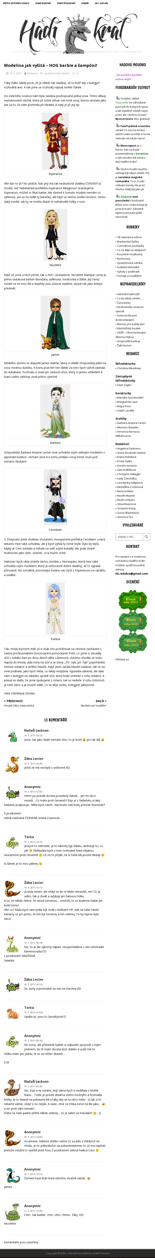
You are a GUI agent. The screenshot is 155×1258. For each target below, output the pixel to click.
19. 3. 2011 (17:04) (33, 1013)
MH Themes (102, 1254)
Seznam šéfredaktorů (78, 4)
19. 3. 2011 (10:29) (33, 764)
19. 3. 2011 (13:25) (33, 842)
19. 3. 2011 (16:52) (33, 985)
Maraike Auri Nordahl (130, 398)
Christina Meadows (129, 369)
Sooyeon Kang (126, 509)
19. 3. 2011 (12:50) (33, 792)
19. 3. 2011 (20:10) (33, 1041)
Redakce (32, 74)
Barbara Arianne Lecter (131, 424)
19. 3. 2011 (15, 74)
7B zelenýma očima (129, 238)
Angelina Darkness (129, 449)
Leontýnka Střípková (130, 483)
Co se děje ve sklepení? (131, 251)
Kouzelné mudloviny (129, 255)
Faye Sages (124, 386)
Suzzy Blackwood (128, 513)
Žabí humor (124, 346)
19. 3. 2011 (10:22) (33, 736)
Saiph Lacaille (125, 411)
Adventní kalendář (128, 295)
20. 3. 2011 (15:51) (33, 1175)
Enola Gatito (124, 462)
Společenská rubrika (57, 74)
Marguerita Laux (127, 402)
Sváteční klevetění (128, 268)
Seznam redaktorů (51, 4)
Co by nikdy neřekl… (129, 299)
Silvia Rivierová (126, 505)
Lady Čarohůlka (127, 479)
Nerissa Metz (125, 492)
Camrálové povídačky (130, 246)
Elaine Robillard (126, 458)
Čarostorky (124, 303)
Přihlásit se (122, 660)
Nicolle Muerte (126, 496)
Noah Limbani (126, 500)
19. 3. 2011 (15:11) (33, 888)
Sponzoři (101, 4)
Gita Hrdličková (126, 470)
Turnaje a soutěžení (129, 276)
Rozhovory (123, 259)
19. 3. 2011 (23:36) (33, 1087)
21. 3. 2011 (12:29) (33, 1211)
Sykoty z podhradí (128, 272)
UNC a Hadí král (120, 4)
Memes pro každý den (131, 325)
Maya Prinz (124, 407)
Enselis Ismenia (127, 466)
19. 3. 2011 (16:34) (33, 943)
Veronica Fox (125, 518)
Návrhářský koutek (128, 329)
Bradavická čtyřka (128, 242)
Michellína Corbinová (130, 488)
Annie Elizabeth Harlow (131, 453)
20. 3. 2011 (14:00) (33, 1137)
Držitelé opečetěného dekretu (19, 4)
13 (77, 74)
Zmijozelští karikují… (129, 342)
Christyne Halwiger (129, 475)
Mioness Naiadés (128, 428)
